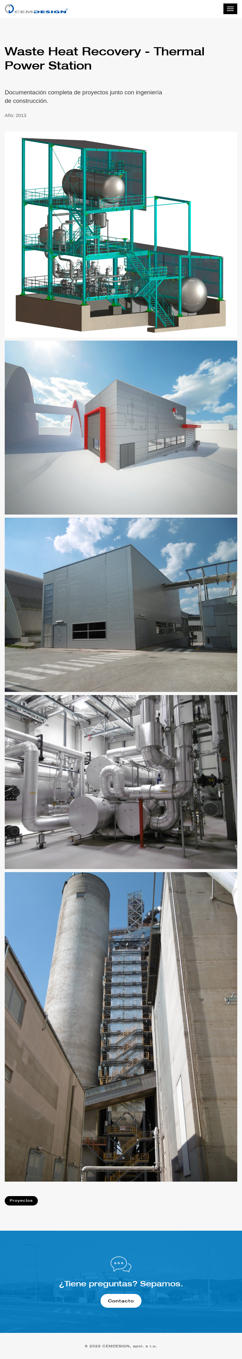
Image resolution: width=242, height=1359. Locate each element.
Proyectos (21, 1200)
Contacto (121, 1300)
